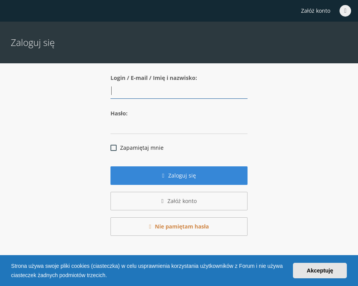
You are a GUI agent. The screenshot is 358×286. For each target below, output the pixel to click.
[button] (110, 276)
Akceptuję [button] (320, 270)
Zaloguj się (179, 175)
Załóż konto (315, 10)
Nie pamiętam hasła (179, 226)
